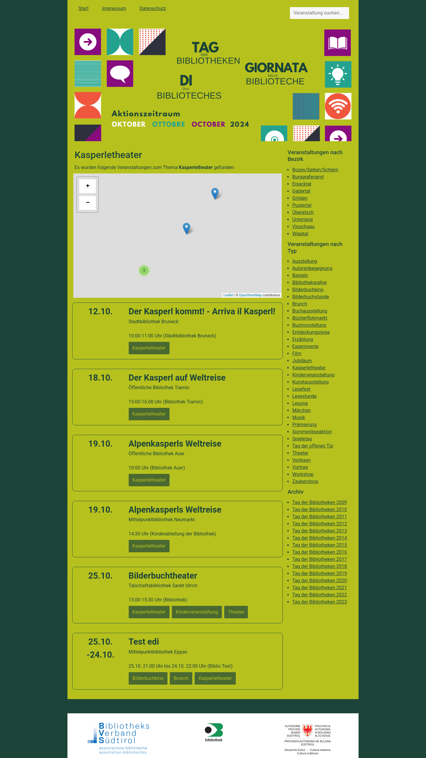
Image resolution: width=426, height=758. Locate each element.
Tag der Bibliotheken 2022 (319, 595)
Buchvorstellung (309, 325)
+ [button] (88, 186)
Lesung (300, 403)
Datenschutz (153, 8)
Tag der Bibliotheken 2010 (319, 509)
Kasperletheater (309, 368)
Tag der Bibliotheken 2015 (319, 545)
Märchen (301, 410)
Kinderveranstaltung (313, 375)
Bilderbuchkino (308, 289)
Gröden (300, 198)
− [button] (88, 203)
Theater (300, 453)
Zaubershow (305, 481)
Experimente (305, 346)
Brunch (299, 304)
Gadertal (301, 191)
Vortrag (300, 467)
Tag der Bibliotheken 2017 (319, 559)
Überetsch (303, 212)
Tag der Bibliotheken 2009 (319, 502)
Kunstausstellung (310, 382)
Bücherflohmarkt (309, 318)
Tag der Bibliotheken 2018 (319, 566)
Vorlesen (301, 460)
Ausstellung (304, 261)
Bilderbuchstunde (310, 297)
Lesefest (301, 389)
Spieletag (302, 439)
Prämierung (304, 424)
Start (83, 8)
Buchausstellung (309, 311)
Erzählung (302, 339)
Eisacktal (301, 184)
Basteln (300, 275)
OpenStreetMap (250, 295)
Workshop (303, 474)
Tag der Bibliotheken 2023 (319, 602)
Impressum (114, 8)
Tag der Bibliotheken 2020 (319, 580)
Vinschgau (303, 226)
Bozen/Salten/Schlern (315, 170)
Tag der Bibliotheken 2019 (319, 573)
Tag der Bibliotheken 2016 (319, 552)
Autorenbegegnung (312, 268)
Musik (298, 417)
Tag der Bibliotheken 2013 (319, 531)
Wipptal (300, 233)
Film (296, 353)
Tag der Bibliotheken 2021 (319, 587)
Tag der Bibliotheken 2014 (319, 538)
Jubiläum (302, 360)
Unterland (302, 219)
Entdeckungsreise (311, 332)
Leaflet (228, 295)
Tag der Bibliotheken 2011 (319, 516)
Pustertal (302, 205)
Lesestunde (304, 396)
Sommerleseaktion (312, 431)
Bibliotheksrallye (309, 282)
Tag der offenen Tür (312, 446)
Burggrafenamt (308, 177)
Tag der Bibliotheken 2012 (319, 524)
